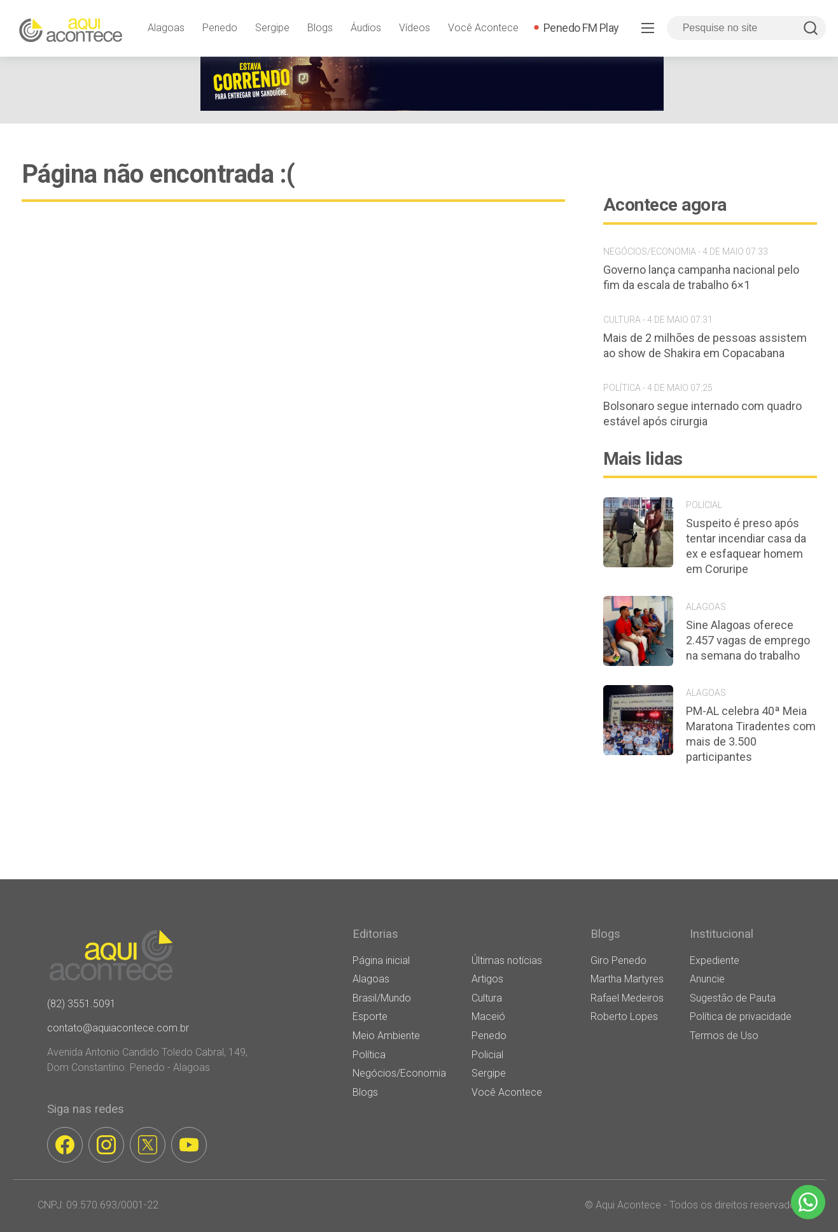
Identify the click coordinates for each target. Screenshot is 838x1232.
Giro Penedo (618, 960)
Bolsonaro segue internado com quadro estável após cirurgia (702, 413)
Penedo (219, 28)
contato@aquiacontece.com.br (118, 1028)
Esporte (370, 1016)
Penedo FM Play (581, 27)
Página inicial (381, 960)
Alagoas (166, 28)
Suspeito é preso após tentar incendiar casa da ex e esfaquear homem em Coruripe (746, 546)
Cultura (486, 998)
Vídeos (414, 28)
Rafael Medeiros (627, 998)
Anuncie (707, 979)
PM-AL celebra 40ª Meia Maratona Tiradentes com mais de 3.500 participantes (751, 733)
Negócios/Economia (399, 1073)
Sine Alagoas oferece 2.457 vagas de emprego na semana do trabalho (748, 640)
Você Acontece (483, 28)
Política (369, 1055)
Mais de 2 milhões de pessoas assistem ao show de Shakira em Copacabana (705, 345)
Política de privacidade (741, 1016)
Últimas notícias (506, 960)
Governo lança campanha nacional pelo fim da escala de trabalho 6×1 (701, 277)
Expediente (714, 960)
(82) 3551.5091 (81, 1004)
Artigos (487, 979)
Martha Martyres (627, 979)
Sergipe (272, 28)
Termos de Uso (724, 1036)
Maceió (488, 1016)
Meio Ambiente (386, 1036)
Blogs (320, 28)
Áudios (366, 28)
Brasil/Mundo (382, 998)
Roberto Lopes (624, 1016)
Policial (487, 1055)
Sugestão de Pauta (733, 998)
